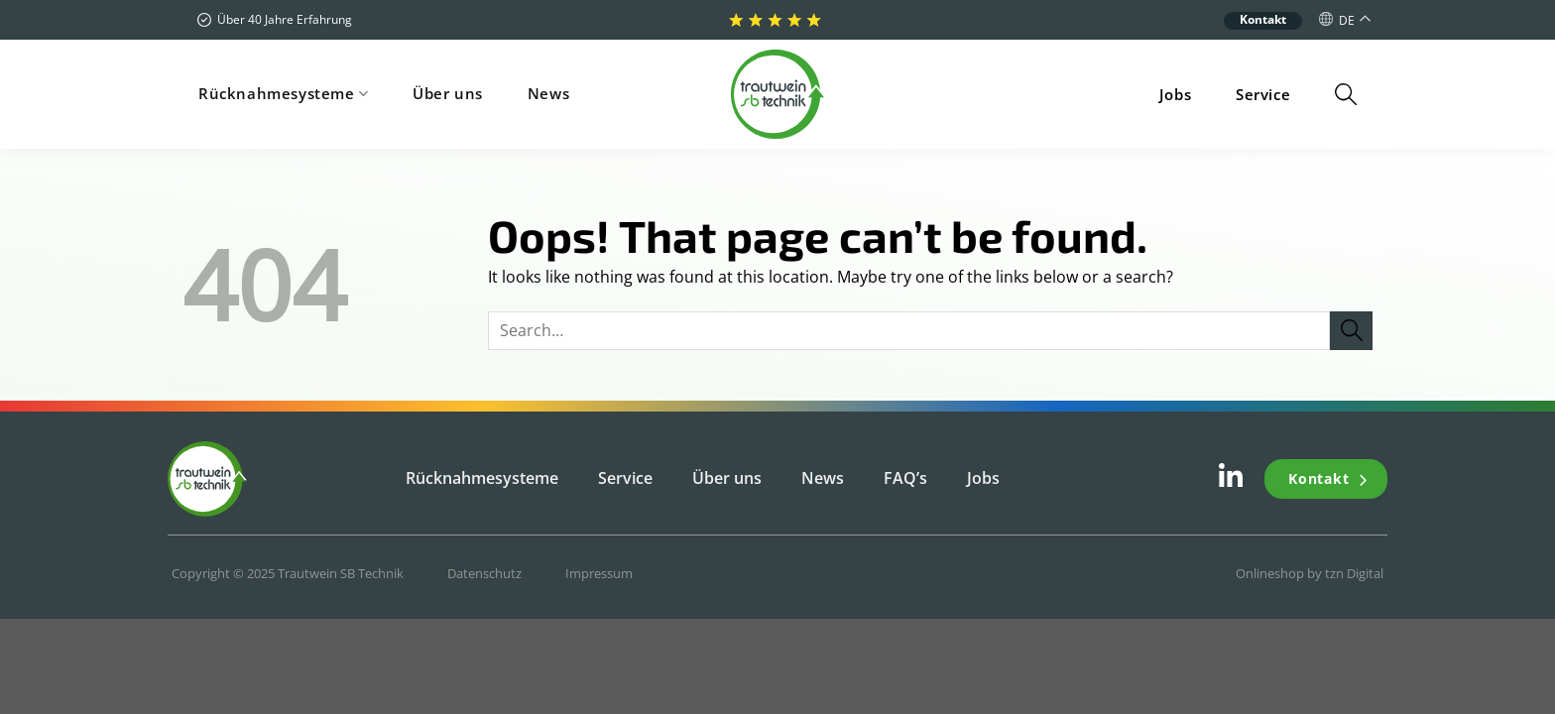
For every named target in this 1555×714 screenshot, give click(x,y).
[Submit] (1351, 330)
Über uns (448, 93)
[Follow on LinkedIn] (1231, 481)
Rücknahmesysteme (283, 93)
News (548, 93)
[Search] (1346, 94)
